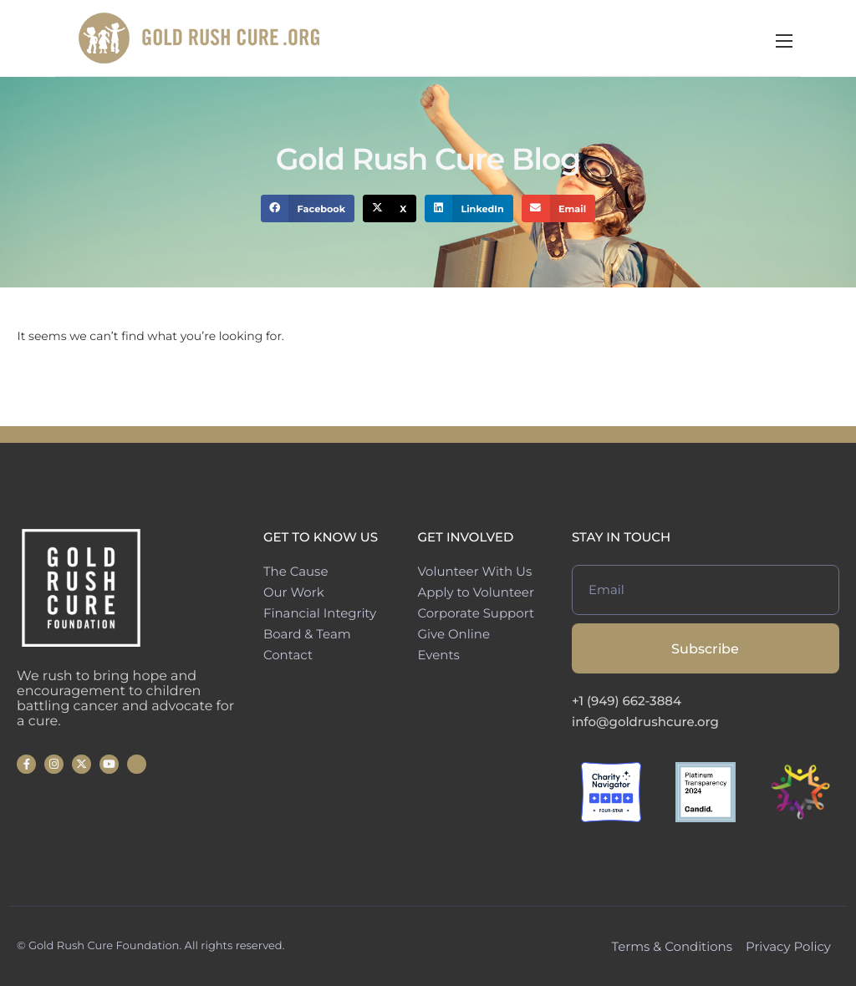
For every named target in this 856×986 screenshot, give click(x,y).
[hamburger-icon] (839, 41)
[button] (308, 209)
